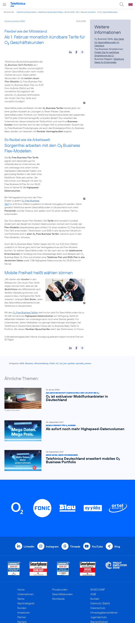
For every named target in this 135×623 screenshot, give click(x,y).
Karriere (21, 582)
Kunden (21, 568)
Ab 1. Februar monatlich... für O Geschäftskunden (97, 12)
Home (21, 549)
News (20, 591)
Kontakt (94, 559)
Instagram (52, 506)
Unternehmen (25, 554)
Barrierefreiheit (99, 582)
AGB (93, 554)
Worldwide (58, 559)
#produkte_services (83, 324)
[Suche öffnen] (121, 4)
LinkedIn (29, 506)
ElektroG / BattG (100, 563)
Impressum (96, 586)
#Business (29, 324)
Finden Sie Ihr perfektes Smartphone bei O (106, 54)
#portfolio (71, 324)
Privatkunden (60, 549)
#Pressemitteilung (41, 324)
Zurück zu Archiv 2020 (14, 21)
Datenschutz (97, 568)
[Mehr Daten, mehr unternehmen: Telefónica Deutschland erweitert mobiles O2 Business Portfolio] (66, 420)
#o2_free (63, 324)
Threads (75, 506)
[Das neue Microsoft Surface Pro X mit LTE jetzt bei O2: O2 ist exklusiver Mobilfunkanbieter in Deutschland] (66, 359)
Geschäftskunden (62, 554)
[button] (70, 52)
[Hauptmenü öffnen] (4, 4)
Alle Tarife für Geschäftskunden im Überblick (109, 42)
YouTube (97, 506)
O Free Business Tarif (71, 164)
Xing (117, 506)
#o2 (57, 324)
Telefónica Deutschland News (50, 12)
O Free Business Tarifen (25, 272)
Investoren (23, 572)
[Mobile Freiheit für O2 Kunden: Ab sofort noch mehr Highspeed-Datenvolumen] (66, 391)
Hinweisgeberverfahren (104, 572)
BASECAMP (97, 549)
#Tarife (52, 324)
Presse (21, 586)
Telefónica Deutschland (26, 12)
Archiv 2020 (70, 12)
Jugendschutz (98, 577)
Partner (21, 577)
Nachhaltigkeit (25, 563)
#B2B (22, 324)
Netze (20, 559)
